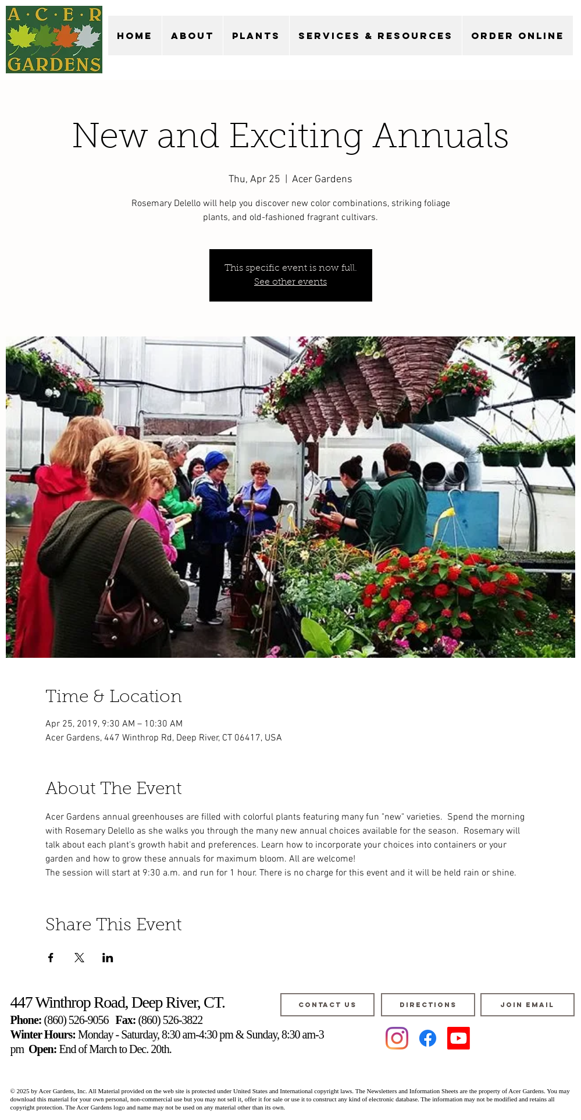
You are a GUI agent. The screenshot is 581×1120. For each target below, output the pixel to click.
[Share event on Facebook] (50, 957)
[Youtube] (458, 1038)
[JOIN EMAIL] (527, 1004)
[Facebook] (427, 1038)
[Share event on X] (79, 957)
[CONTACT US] (327, 1004)
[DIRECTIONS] (428, 1004)
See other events (290, 282)
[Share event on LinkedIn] (107, 957)
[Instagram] (397, 1038)
